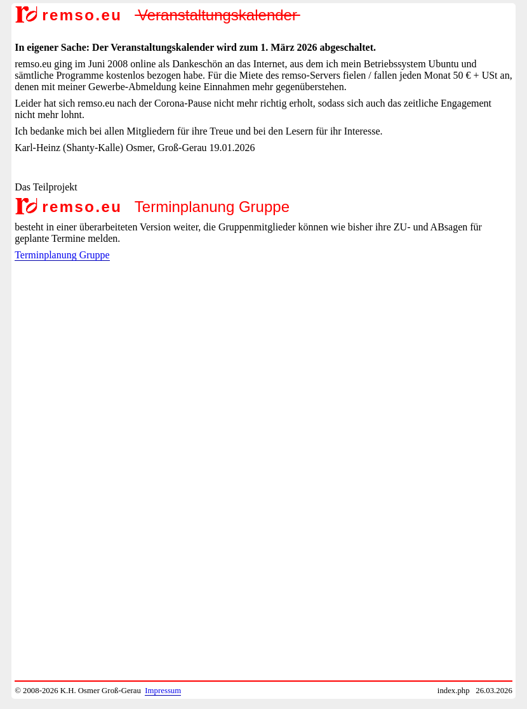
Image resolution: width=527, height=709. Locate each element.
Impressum (163, 690)
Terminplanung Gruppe (62, 254)
